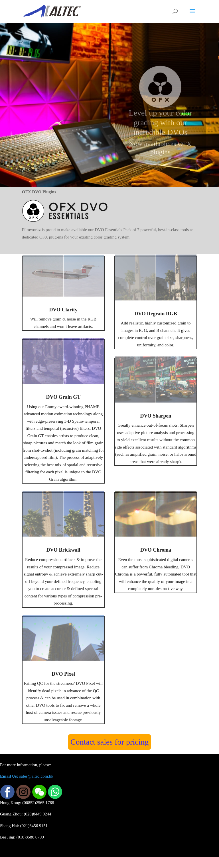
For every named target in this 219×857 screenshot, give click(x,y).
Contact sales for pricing (109, 741)
